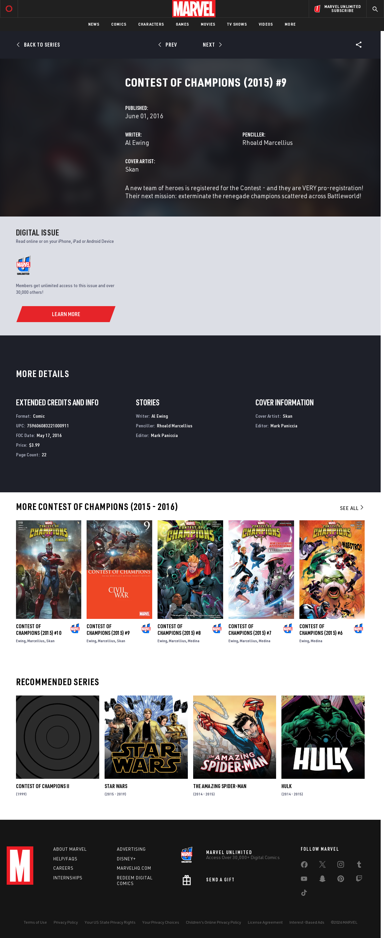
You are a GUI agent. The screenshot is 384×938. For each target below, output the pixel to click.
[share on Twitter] (322, 865)
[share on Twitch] (359, 880)
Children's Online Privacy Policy (213, 922)
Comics (118, 24)
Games (182, 24)
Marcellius (36, 640)
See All (352, 508)
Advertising (131, 849)
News (93, 24)
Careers (63, 868)
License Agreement (265, 922)
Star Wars (116, 786)
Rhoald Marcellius (267, 142)
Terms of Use (35, 922)
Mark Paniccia (164, 435)
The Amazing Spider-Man (219, 786)
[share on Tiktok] (304, 894)
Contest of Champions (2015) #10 (38, 629)
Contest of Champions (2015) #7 (249, 629)
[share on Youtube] (304, 880)
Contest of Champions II (42, 786)
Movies (208, 24)
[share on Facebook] (304, 866)
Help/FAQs (65, 858)
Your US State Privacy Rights (110, 922)
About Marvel (70, 849)
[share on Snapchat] (322, 880)
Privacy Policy (66, 922)
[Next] (212, 44)
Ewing (21, 640)
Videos (266, 24)
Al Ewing (137, 142)
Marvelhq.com (134, 868)
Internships (68, 877)
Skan (132, 169)
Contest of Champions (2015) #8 (179, 629)
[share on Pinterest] (340, 880)
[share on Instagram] (340, 865)
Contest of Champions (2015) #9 (108, 629)
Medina (193, 640)
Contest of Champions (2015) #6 (320, 629)
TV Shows (237, 24)
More (290, 24)
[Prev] (169, 44)
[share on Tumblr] (359, 865)
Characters (151, 24)
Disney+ (126, 858)
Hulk (286, 786)
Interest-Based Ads (306, 922)
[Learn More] (65, 314)
